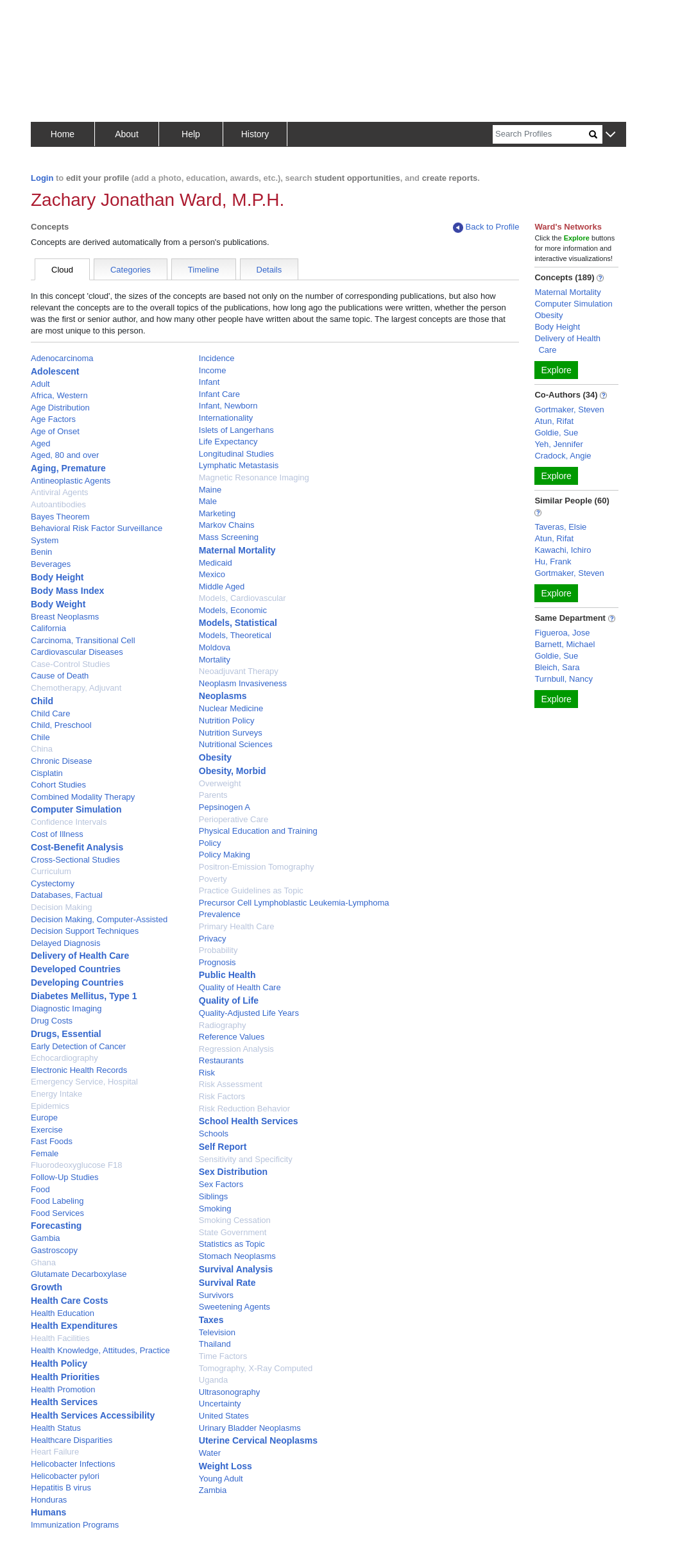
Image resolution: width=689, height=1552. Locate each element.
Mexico (212, 574)
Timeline (203, 269)
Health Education (62, 1313)
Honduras (49, 1500)
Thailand (215, 1344)
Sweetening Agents (234, 1307)
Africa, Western (59, 395)
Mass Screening (229, 537)
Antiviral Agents (60, 492)
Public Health (227, 975)
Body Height (57, 577)
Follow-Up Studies (65, 1177)
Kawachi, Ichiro (562, 550)
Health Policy (59, 1363)
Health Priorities (65, 1377)
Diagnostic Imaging (66, 1008)
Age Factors (53, 419)
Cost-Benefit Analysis (77, 847)
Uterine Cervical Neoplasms (258, 1440)
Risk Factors (222, 1096)
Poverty (213, 879)
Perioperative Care (233, 819)
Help (191, 134)
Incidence (217, 358)
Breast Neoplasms (65, 616)
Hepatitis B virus (61, 1487)
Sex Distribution (233, 1172)
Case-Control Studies (70, 664)
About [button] (127, 134)
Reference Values (231, 1037)
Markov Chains (227, 525)
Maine (210, 489)
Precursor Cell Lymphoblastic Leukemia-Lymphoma (294, 902)
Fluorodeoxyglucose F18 (76, 1165)
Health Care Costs (69, 1300)
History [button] (255, 134)
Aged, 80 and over (65, 455)
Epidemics (50, 1106)
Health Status (56, 1428)
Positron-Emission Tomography (256, 867)
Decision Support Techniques (85, 931)
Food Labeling (57, 1201)
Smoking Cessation (235, 1220)
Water (210, 1453)
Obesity (215, 757)
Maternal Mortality (237, 550)
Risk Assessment (230, 1084)
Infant (209, 382)
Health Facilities (60, 1338)
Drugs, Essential (66, 1034)
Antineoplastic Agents (70, 480)
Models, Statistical (238, 623)
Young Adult (221, 1478)
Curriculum (51, 871)
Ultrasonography (229, 1392)
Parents (213, 795)
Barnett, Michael (564, 644)
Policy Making (224, 854)
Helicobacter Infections (73, 1464)
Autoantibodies (58, 504)
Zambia (212, 1490)
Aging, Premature (68, 468)
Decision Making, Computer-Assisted (99, 919)
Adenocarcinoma (62, 358)
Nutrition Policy (227, 720)
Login (42, 178)
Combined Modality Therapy (83, 797)
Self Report (223, 1147)
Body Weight (58, 604)
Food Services (57, 1213)
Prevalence (220, 914)
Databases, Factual (67, 895)
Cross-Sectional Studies (75, 860)
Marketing (217, 513)
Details (269, 269)
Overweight (220, 783)
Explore (556, 370)
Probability (218, 950)
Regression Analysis (236, 1049)
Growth (46, 1287)
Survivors (216, 1295)
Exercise (47, 1129)
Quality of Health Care (240, 987)
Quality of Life (229, 1000)
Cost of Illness (57, 834)
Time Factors (223, 1356)
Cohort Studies (58, 784)
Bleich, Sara (556, 667)
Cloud (62, 269)
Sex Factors (221, 1184)
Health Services (64, 1402)
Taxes (211, 1320)
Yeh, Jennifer (558, 444)
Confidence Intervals (69, 822)
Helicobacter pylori (65, 1476)
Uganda (213, 1380)
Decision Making (61, 907)
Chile (40, 737)
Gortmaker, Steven (569, 409)
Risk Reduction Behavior (244, 1108)
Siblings (213, 1196)
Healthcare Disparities (71, 1440)
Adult (40, 384)
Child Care (50, 713)
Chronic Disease (61, 761)
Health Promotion (63, 1389)
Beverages (51, 564)
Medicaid (215, 563)
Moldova (214, 647)
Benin (41, 552)
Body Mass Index (67, 591)
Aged (40, 443)
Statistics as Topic (232, 1244)
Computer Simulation (76, 809)
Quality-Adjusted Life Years (249, 1013)
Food (40, 1189)
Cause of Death (60, 675)
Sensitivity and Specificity (246, 1159)
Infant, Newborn (228, 405)
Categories (130, 269)
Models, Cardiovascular (242, 598)
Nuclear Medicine (231, 708)
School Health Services (248, 1121)
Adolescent (55, 371)
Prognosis (217, 962)
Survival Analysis (236, 1269)
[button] (610, 135)
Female (44, 1153)
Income (212, 370)
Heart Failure (55, 1451)
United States (224, 1416)
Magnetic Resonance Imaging (254, 477)
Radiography (222, 1025)
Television (217, 1332)
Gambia (45, 1238)
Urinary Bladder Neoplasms (250, 1428)
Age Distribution (60, 407)
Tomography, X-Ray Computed (256, 1368)
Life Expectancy (228, 441)
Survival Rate (227, 1283)
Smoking (215, 1208)
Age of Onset (55, 431)
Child (42, 701)
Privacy (212, 938)
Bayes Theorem (60, 516)
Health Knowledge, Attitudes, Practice (100, 1350)
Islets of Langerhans (236, 430)
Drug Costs (51, 1020)
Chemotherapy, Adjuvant (76, 688)
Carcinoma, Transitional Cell (83, 640)
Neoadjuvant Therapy (238, 671)
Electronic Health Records (79, 1070)
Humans (48, 1512)
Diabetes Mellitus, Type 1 (84, 996)
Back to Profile (486, 227)
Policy (210, 843)
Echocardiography (64, 1058)
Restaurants (221, 1060)
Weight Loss (225, 1466)
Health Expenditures (74, 1325)
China (42, 749)
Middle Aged (222, 586)
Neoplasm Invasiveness (243, 683)
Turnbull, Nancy (563, 679)
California (48, 628)
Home (62, 134)
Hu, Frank (552, 561)
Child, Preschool (61, 725)
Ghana (43, 1262)
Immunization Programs (75, 1525)
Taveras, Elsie (560, 527)
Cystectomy (52, 883)
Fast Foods (51, 1141)
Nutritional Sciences (236, 744)
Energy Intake (56, 1094)
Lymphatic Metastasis (239, 465)
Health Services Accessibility (93, 1415)
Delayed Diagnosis (65, 943)
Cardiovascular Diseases (77, 652)
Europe (44, 1117)
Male (208, 501)
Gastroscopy (54, 1250)
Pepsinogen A (224, 807)
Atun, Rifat (554, 421)
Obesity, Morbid (232, 771)
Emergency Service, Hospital (84, 1081)
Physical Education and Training (258, 831)
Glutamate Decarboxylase (79, 1274)
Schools (213, 1133)
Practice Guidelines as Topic (251, 890)
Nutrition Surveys (230, 733)
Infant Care (219, 394)
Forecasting (56, 1225)
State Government (233, 1232)
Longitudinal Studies (236, 454)
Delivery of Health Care (80, 955)
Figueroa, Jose (562, 632)
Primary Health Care (237, 926)
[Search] (541, 134)
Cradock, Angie (562, 455)
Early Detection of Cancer (78, 1046)
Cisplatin (47, 773)
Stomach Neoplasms (237, 1256)
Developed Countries (76, 969)
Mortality (214, 659)
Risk (207, 1072)
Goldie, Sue (556, 432)
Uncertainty (220, 1403)
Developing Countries (77, 982)
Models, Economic (233, 610)
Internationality (226, 418)
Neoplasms (223, 696)
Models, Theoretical (235, 635)
